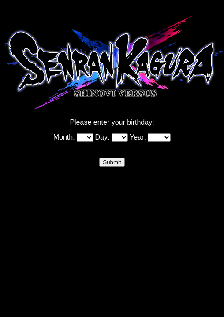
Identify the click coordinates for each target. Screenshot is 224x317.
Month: (73, 137)
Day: (111, 137)
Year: (150, 137)
